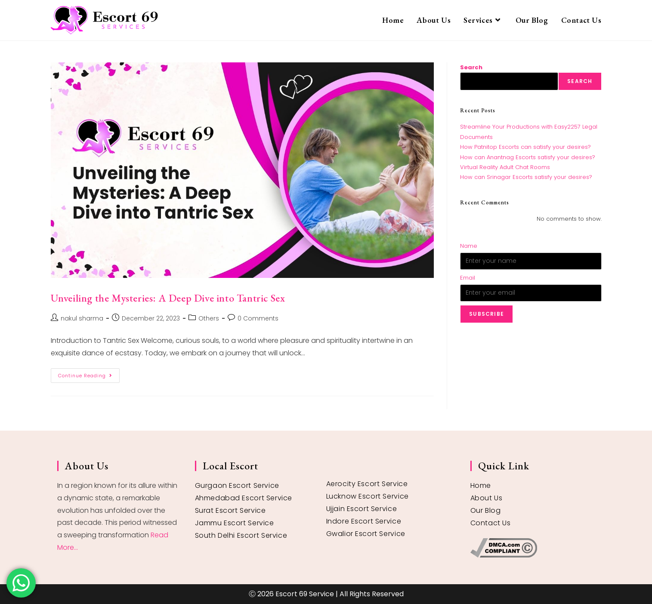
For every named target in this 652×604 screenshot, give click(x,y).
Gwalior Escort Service (365, 534)
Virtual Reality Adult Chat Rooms (505, 167)
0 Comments (258, 318)
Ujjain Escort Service (361, 509)
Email (467, 278)
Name (468, 246)
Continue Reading (89, 373)
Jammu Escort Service (234, 523)
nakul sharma (82, 318)
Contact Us (490, 523)
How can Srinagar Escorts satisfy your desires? (526, 177)
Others (208, 318)
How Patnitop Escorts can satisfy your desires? (525, 147)
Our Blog (485, 510)
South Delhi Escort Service (241, 535)
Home (480, 485)
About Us (486, 498)
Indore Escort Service (364, 521)
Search (471, 67)
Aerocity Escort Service (367, 484)
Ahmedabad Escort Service (243, 498)
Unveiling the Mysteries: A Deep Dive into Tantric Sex (168, 298)
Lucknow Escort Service (367, 496)
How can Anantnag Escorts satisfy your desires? (527, 157)
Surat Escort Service (230, 510)
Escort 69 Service (304, 594)
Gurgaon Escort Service (237, 485)
